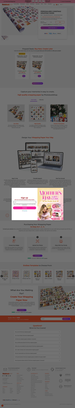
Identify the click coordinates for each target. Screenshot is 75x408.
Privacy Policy (25, 210)
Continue (24, 208)
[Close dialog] (62, 189)
